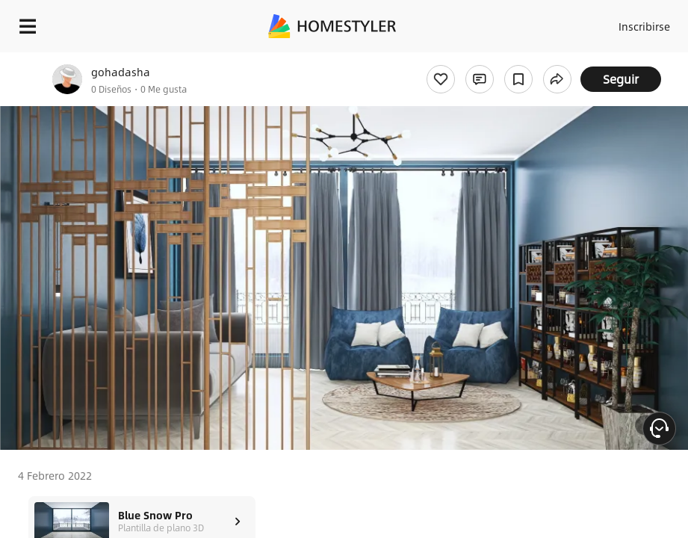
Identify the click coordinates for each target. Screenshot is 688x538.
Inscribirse (644, 26)
